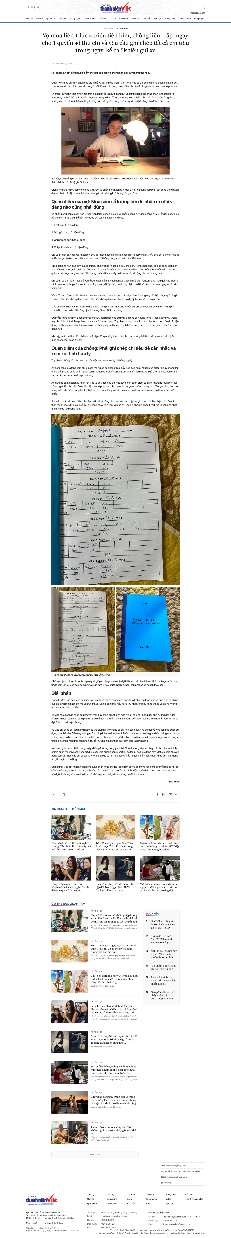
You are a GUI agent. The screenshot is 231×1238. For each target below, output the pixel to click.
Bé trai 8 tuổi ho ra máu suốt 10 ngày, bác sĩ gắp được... (163, 980)
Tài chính (135, 18)
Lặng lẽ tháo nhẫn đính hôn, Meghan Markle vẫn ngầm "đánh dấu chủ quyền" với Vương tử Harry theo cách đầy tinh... (114, 1009)
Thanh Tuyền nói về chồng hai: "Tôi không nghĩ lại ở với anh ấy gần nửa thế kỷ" (113, 1130)
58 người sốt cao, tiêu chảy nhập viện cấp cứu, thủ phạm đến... (163, 995)
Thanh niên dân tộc (194, 1199)
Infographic (151, 1199)
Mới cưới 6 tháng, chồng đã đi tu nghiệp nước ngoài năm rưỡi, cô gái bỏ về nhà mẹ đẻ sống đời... (158, 887)
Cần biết (146, 18)
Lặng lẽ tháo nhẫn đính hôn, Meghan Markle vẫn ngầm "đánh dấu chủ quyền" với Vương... (70, 887)
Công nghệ (75, 18)
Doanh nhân (89, 18)
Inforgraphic (199, 18)
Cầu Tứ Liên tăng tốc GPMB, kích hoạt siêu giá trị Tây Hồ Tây (162, 924)
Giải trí (113, 18)
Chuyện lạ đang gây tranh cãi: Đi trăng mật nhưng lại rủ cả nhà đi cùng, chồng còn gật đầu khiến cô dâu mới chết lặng (113, 1100)
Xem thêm (95, 1154)
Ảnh (189, 18)
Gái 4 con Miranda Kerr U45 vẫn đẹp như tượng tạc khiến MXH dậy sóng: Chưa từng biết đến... (159, 846)
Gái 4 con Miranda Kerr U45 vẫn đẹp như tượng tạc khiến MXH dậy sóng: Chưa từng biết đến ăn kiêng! (114, 979)
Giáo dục (63, 18)
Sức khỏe (123, 18)
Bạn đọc (157, 18)
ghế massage (166, 1183)
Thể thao (103, 18)
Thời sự (29, 18)
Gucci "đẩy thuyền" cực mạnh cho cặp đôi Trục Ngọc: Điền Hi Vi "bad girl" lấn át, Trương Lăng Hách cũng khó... (114, 1039)
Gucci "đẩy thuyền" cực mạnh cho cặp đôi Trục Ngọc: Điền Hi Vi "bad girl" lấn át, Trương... (115, 887)
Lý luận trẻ (50, 18)
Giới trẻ (39, 18)
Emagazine (170, 18)
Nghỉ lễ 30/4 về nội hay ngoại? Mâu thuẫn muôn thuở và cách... (164, 954)
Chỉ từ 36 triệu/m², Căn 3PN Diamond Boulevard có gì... (161, 939)
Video (181, 18)
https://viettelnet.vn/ (186, 1171)
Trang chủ (108, 29)
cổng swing (172, 1165)
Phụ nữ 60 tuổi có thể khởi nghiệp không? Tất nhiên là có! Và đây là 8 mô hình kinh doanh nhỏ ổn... (71, 846)
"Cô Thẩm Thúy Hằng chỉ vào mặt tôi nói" (163, 967)
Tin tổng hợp (122, 29)
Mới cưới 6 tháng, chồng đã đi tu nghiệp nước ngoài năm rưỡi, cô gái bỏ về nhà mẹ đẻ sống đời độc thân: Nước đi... (113, 1070)
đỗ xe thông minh (171, 1177)
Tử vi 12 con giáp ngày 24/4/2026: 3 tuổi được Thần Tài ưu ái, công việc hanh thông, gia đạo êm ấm (115, 846)
